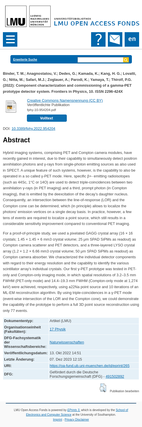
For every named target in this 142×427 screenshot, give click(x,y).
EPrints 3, (73, 410)
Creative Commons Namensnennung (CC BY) (65, 100)
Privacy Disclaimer (77, 419)
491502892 (115, 376)
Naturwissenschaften (67, 342)
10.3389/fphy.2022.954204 (33, 128)
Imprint (57, 419)
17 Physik (58, 329)
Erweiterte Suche (25, 59)
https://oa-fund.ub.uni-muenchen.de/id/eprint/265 (90, 366)
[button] (102, 388)
